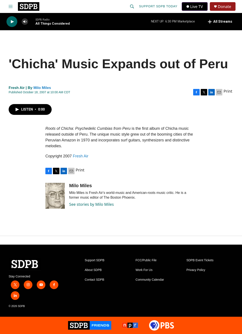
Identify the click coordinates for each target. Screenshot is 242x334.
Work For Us (143, 270)
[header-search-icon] (132, 6)
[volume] (25, 22)
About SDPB (93, 270)
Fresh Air (80, 156)
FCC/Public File (145, 260)
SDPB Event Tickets (199, 260)
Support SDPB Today (158, 6)
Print (227, 91)
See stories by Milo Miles (91, 204)
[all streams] (220, 21)
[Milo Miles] (55, 196)
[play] (11, 21)
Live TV (194, 6)
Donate (224, 6)
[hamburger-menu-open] (10, 6)
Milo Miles (42, 88)
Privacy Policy (195, 270)
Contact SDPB (94, 279)
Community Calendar (149, 279)
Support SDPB (94, 260)
